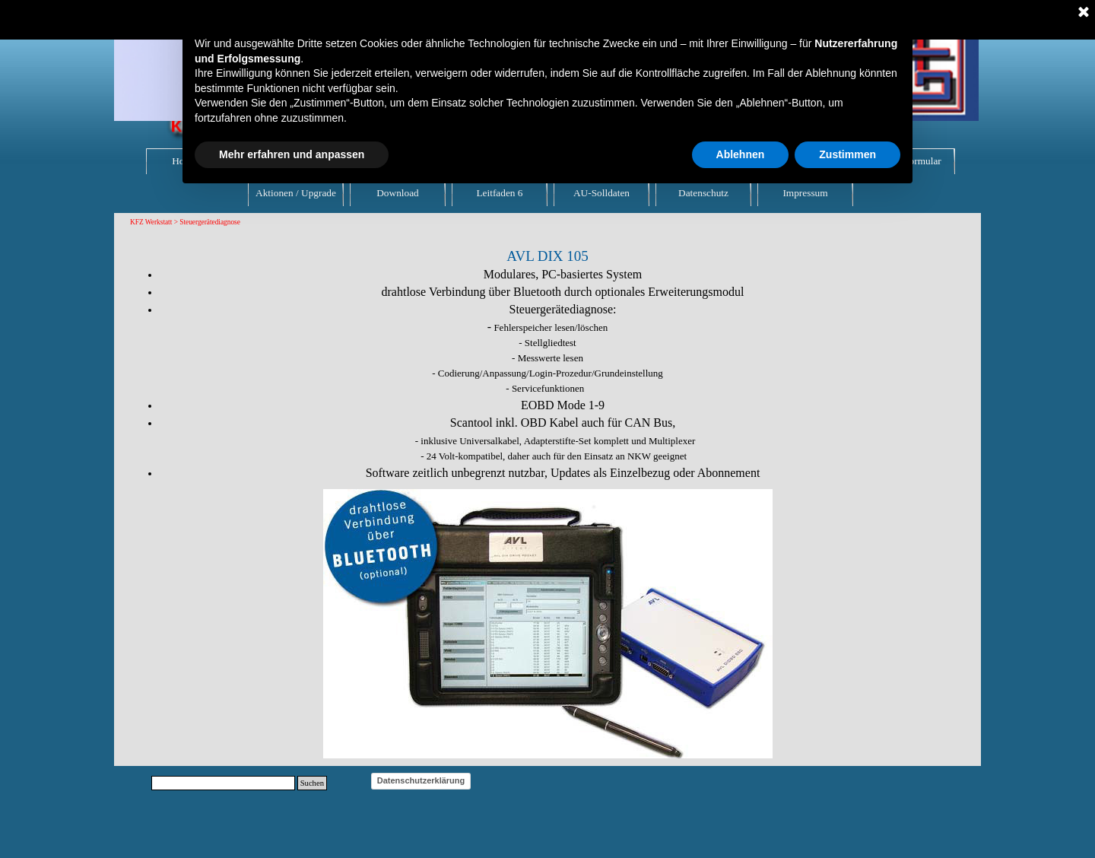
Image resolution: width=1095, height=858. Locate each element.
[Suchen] (223, 783)
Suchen (312, 783)
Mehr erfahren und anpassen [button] (291, 154)
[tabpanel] (547, 356)
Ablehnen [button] (740, 154)
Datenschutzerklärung (421, 780)
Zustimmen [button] (847, 154)
